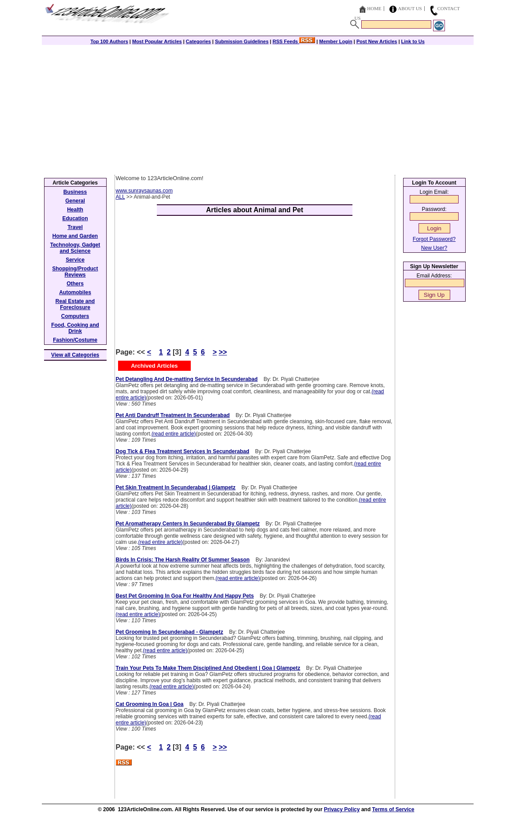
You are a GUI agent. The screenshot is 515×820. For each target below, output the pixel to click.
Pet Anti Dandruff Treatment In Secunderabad (173, 415)
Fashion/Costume (75, 340)
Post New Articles (376, 41)
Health (75, 210)
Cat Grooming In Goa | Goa (150, 704)
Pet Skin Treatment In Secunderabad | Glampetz (176, 487)
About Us (410, 8)
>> (223, 352)
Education (75, 218)
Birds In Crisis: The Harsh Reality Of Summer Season (183, 560)
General (75, 201)
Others (75, 284)
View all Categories (75, 355)
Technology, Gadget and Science (75, 248)
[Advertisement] (258, 108)
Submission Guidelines (242, 41)
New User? (434, 248)
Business (75, 192)
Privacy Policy (341, 809)
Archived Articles (154, 365)
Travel (75, 227)
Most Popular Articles (157, 41)
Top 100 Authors (109, 41)
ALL (120, 197)
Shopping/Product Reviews (75, 272)
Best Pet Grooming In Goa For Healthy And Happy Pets (185, 596)
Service (75, 260)
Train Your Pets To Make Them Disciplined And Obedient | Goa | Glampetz (208, 668)
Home (374, 8)
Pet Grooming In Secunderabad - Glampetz (169, 632)
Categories (198, 41)
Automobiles (75, 292)
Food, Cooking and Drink (75, 328)
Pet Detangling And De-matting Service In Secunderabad (187, 379)
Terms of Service (393, 809)
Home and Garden (75, 236)
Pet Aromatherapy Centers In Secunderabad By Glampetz (188, 524)
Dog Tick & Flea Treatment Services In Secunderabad (182, 451)
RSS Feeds (294, 41)
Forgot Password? (434, 239)
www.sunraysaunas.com (144, 191)
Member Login (335, 41)
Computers (75, 316)
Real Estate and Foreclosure (75, 304)
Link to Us (413, 41)
